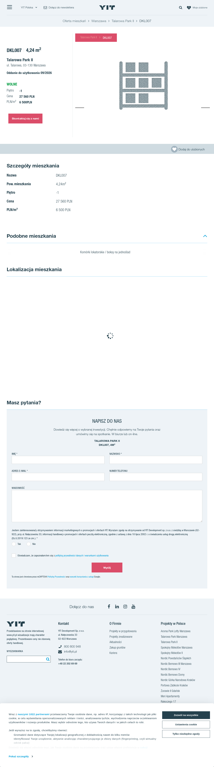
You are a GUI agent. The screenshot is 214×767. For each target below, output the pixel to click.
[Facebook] (109, 606)
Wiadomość (18, 487)
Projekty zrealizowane (121, 637)
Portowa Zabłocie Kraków (174, 685)
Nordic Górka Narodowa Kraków (178, 680)
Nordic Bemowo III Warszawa (176, 664)
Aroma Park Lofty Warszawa (175, 631)
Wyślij (107, 567)
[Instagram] (125, 606)
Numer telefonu (118, 470)
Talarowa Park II (88, 37)
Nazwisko (115, 453)
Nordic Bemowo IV (170, 669)
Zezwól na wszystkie (186, 715)
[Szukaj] (47, 659)
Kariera (113, 653)
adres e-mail (19, 470)
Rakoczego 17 (168, 701)
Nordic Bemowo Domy (173, 674)
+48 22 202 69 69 (67, 663)
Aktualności (116, 642)
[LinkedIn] (117, 606)
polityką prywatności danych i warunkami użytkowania (82, 555)
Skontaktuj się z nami (25, 118)
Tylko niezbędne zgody (186, 733)
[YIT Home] (107, 7)
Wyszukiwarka (15, 651)
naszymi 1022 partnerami (33, 714)
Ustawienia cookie (186, 724)
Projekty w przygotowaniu (123, 631)
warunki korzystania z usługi (82, 576)
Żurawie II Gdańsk (170, 691)
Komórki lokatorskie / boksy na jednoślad (107, 252)
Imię (14, 453)
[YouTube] (133, 606)
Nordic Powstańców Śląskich (176, 658)
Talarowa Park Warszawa (174, 637)
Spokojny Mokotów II (172, 653)
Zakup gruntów (117, 647)
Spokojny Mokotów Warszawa (176, 647)
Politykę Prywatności (56, 576)
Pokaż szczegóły (19, 756)
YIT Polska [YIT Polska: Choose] (29, 7)
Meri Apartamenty (170, 696)
